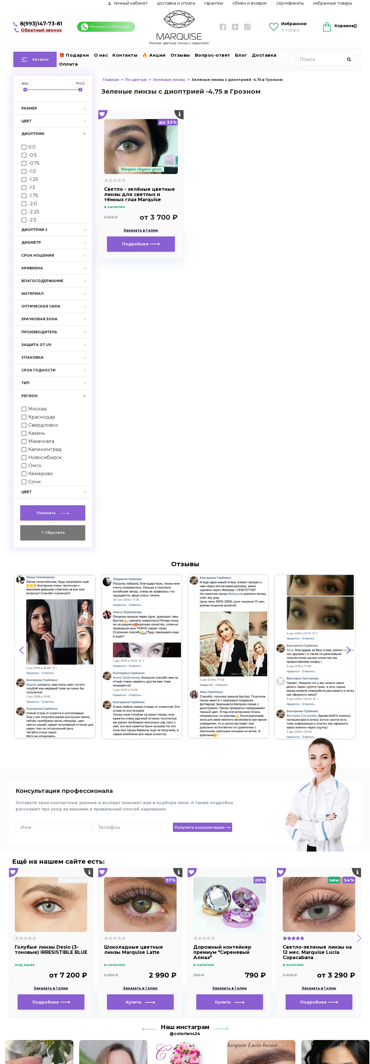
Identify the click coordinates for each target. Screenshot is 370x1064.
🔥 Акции (154, 55)
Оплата (68, 64)
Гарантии (213, 3)
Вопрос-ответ (212, 55)
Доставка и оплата (176, 3)
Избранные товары (332, 3)
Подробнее (141, 244)
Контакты (125, 55)
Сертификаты (290, 3)
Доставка (264, 55)
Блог (241, 55)
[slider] (25, 90)
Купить (140, 1002)
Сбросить (54, 532)
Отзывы (180, 55)
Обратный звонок (41, 30)
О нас (101, 55)
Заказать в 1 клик (141, 230)
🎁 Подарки (74, 55)
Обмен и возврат (249, 3)
